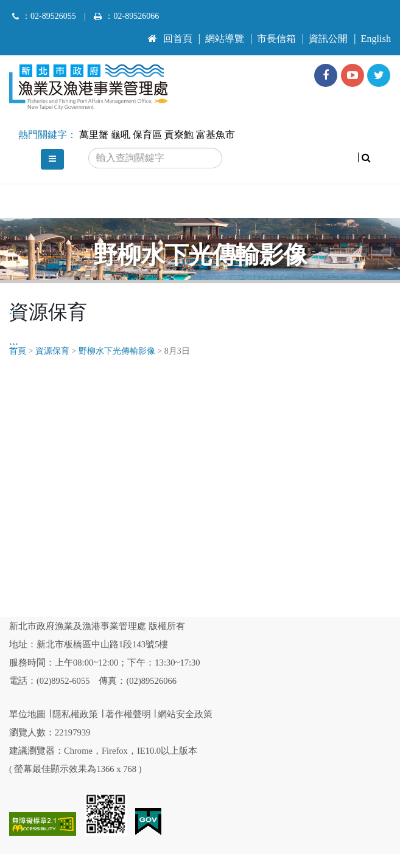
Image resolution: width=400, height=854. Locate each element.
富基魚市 (215, 134)
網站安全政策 (185, 714)
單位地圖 (27, 714)
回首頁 (170, 38)
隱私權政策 (75, 714)
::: (152, 33)
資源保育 (52, 351)
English (376, 38)
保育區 (147, 134)
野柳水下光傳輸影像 (117, 351)
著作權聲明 (128, 714)
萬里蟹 (93, 134)
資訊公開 (328, 38)
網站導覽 (224, 38)
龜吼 (120, 134)
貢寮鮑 (179, 134)
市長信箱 (276, 38)
